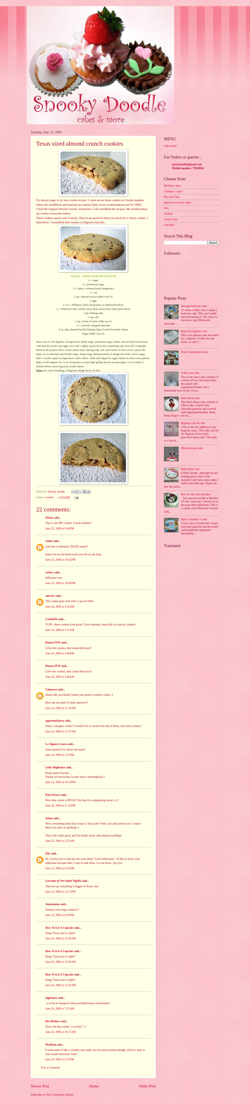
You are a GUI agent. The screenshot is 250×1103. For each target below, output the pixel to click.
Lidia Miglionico (55, 767)
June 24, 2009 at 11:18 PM (60, 805)
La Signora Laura (56, 744)
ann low (50, 595)
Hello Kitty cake (190, 469)
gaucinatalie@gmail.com (187, 164)
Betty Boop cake (190, 398)
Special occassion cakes (177, 202)
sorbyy (49, 572)
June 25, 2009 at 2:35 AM (59, 840)
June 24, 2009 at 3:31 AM (59, 630)
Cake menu (170, 145)
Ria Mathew (52, 1021)
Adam (49, 818)
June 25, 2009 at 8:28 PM (59, 915)
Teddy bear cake (190, 372)
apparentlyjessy (54, 720)
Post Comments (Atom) (59, 1094)
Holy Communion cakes (194, 352)
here (89, 209)
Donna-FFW (52, 642)
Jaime (48, 541)
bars (166, 208)
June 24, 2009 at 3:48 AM (59, 653)
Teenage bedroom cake (194, 306)
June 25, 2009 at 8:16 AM (59, 868)
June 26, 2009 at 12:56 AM (60, 938)
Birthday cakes (172, 185)
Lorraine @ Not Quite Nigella (63, 880)
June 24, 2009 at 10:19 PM (60, 782)
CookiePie (51, 619)
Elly (47, 853)
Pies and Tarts (172, 196)
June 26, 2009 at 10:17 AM (60, 1031)
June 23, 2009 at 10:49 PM (60, 583)
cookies (49, 497)
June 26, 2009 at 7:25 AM (59, 1008)
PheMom (50, 1044)
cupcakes (169, 224)
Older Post (147, 1086)
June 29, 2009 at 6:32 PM (59, 1059)
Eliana (49, 517)
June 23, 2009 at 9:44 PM (59, 528)
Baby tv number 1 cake (194, 519)
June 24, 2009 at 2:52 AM (59, 606)
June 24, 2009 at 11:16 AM (60, 708)
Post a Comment (50, 1067)
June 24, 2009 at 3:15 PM (59, 754)
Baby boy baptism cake (194, 331)
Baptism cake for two (193, 423)
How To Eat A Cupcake (59, 927)
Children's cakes (173, 191)
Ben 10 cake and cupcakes (196, 494)
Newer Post (40, 1086)
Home (94, 1086)
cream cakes (171, 219)
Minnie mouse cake (192, 448)
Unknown (51, 689)
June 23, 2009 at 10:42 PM (60, 559)
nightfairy (51, 997)
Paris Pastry (52, 794)
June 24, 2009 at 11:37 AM (60, 731)
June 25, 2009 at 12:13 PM (60, 891)
